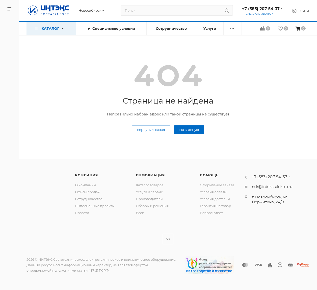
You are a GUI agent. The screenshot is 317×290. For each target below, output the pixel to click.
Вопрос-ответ (211, 213)
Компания (86, 175)
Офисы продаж (88, 192)
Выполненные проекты (94, 206)
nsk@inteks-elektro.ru (272, 186)
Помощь (209, 175)
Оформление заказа (217, 185)
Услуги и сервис (149, 192)
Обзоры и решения (152, 206)
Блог (140, 213)
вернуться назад (151, 130)
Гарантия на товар (215, 206)
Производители (149, 199)
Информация (150, 175)
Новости (82, 213)
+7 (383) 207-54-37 (261, 8)
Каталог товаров (149, 185)
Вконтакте (168, 239)
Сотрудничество (88, 199)
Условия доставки (215, 199)
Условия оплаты (213, 192)
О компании (85, 185)
